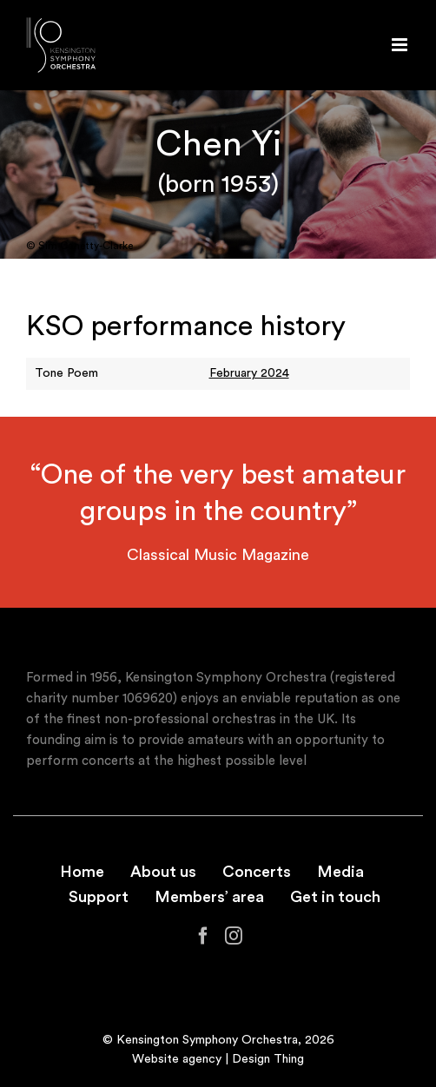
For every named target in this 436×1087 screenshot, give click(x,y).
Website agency (176, 1059)
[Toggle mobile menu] (401, 45)
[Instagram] (233, 936)
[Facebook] (203, 936)
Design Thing (268, 1059)
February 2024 (249, 373)
